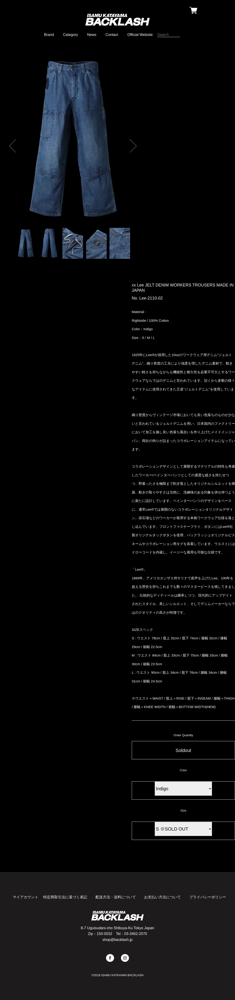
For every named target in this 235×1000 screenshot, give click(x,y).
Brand (49, 35)
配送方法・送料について (115, 897)
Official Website (140, 35)
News (91, 35)
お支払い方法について (162, 897)
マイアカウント (25, 897)
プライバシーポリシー (207, 897)
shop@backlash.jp (118, 940)
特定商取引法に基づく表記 (65, 897)
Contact (112, 35)
